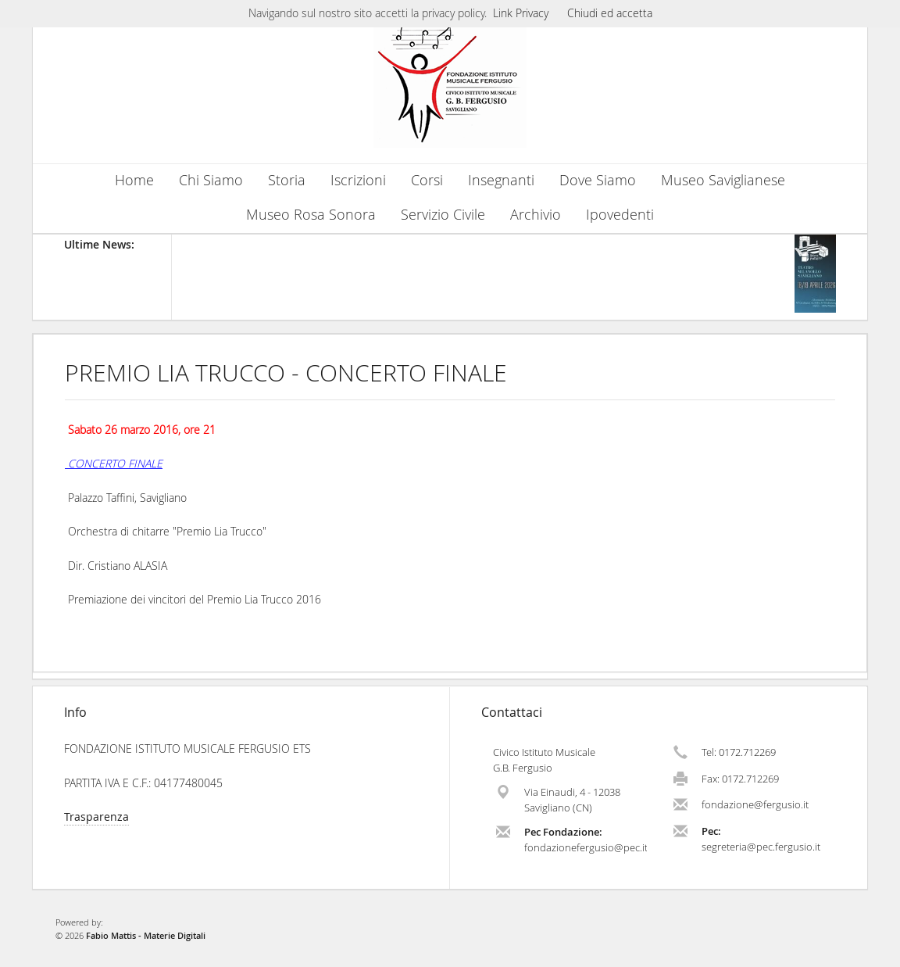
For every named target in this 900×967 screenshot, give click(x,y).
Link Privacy (520, 12)
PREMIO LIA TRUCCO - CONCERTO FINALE (286, 373)
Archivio (535, 215)
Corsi (427, 180)
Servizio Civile (443, 215)
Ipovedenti (620, 215)
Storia (286, 180)
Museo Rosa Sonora (311, 215)
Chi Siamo (211, 180)
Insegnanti (501, 180)
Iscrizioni (358, 180)
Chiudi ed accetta (609, 12)
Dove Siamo (597, 180)
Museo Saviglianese (723, 180)
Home (134, 180)
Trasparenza (96, 816)
